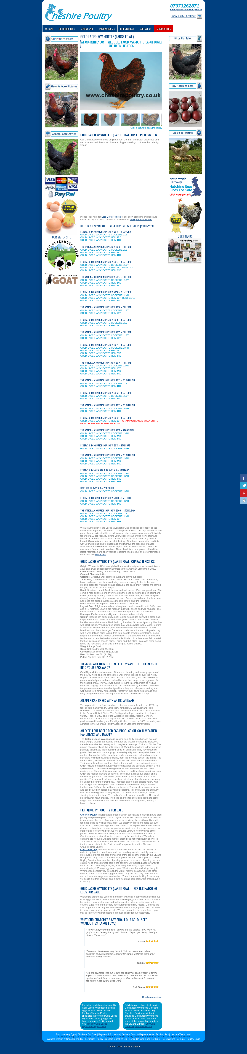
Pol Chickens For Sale (173, 1039)
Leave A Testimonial (181, 1034)
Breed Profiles (68, 27)
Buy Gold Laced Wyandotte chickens (140, 1025)
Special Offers (164, 28)
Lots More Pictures (111, 216)
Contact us (145, 28)
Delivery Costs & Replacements (138, 1034)
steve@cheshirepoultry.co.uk (186, 9)
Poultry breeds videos (141, 219)
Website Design (55, 1039)
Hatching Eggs (108, 27)
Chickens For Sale (87, 1034)
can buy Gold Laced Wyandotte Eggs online (94, 1025)
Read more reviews (152, 997)
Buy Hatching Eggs (66, 1034)
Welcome (49, 28)
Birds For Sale (127, 28)
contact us (100, 554)
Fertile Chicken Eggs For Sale (144, 1039)
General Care (87, 28)
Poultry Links (193, 1039)
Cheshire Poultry (88, 814)
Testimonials (162, 1034)
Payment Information (109, 1034)
